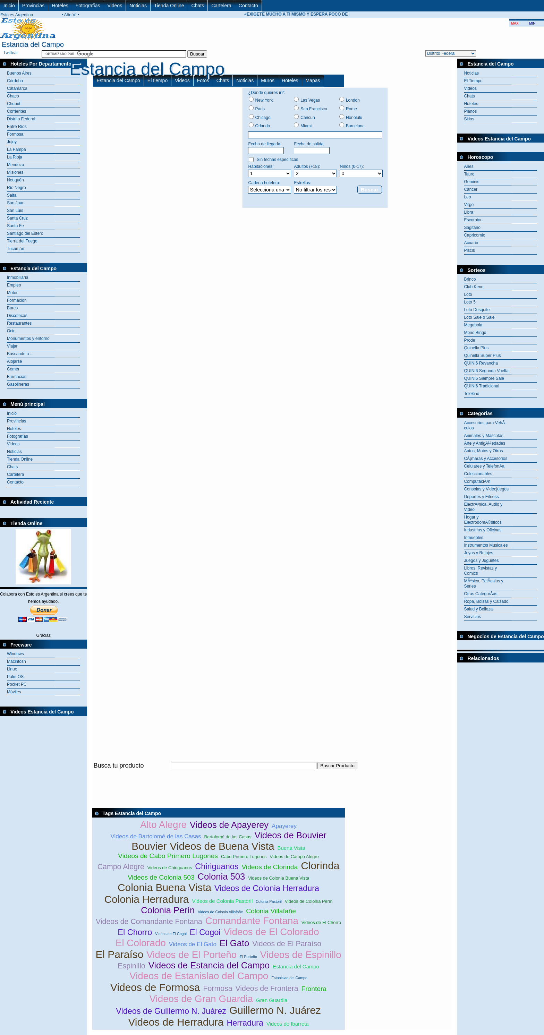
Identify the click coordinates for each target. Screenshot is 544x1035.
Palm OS (15, 676)
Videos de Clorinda (269, 867)
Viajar (12, 346)
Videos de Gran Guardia (201, 998)
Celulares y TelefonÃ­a (484, 466)
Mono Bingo (475, 332)
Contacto (248, 5)
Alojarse (14, 361)
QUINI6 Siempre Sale (484, 378)
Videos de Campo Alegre (294, 856)
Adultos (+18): (307, 166)
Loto (468, 294)
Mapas (313, 80)
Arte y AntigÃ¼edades (484, 443)
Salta (11, 195)
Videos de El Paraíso (286, 944)
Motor (12, 292)
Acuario (471, 242)
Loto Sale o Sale (479, 317)
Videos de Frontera (267, 988)
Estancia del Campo (118, 80)
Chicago (263, 117)
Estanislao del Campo (289, 978)
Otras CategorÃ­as (480, 593)
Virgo (469, 204)
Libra (468, 212)
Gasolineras (18, 384)
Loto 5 (469, 302)
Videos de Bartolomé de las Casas (155, 836)
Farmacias (16, 376)
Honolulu (354, 117)
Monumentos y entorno (28, 338)
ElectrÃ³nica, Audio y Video (483, 507)
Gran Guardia (271, 1000)
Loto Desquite (477, 309)
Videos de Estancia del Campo (209, 965)
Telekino (471, 393)
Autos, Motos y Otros (483, 450)
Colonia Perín (168, 910)
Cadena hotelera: (264, 182)
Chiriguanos (216, 866)
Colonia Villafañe (271, 911)
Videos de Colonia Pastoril (222, 901)
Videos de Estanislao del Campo (198, 975)
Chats (198, 5)
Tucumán (15, 248)
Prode (469, 340)
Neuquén (15, 180)
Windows (15, 653)
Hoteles (60, 5)
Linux (12, 669)
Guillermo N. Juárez (275, 1010)
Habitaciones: (261, 166)
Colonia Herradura (146, 899)
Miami (306, 125)
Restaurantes (19, 323)
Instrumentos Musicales (486, 545)
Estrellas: (302, 182)
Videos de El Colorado (271, 931)
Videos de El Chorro (321, 922)
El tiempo (157, 80)
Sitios (469, 119)
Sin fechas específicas (277, 159)
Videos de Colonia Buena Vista (278, 878)
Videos (115, 5)
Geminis (471, 181)
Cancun (307, 117)
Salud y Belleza (478, 609)
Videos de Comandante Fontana (149, 921)
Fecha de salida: (309, 144)
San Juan (16, 202)
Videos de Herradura (175, 1022)
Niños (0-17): (352, 166)
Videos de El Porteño (191, 954)
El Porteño (248, 957)
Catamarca (17, 88)
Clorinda (320, 865)
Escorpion (473, 219)
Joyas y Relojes (478, 552)
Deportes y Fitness (481, 496)
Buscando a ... (20, 353)
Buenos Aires (19, 73)
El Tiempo (473, 80)
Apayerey (284, 826)
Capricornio (474, 235)
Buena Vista (291, 848)
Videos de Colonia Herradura (266, 888)
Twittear (10, 52)
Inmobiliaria (17, 277)
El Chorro (135, 932)
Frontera (314, 988)
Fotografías (88, 5)
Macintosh (16, 661)
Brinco (470, 279)
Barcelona (355, 125)
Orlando (262, 125)
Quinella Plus (476, 347)
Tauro (469, 174)
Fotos (203, 80)
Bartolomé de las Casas (228, 836)
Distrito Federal (21, 119)
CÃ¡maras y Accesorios (485, 458)
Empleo (14, 285)
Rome (351, 108)
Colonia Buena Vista (164, 887)
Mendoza (15, 164)
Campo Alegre (120, 867)
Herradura (245, 1022)
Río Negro (16, 187)
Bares (12, 308)
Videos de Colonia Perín (309, 901)
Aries (468, 166)
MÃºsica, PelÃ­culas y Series (483, 584)
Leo (467, 197)
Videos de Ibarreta (287, 1024)
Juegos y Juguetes (481, 560)
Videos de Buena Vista (222, 846)
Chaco (13, 96)
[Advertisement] (218, 773)
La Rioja (14, 157)
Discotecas (17, 315)
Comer (13, 369)
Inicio (9, 5)
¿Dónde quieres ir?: (266, 92)
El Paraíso (120, 954)
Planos (470, 111)
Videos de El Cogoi (170, 934)
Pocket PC (17, 684)
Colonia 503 (221, 876)
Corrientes (16, 111)
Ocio (11, 330)
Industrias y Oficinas (482, 530)
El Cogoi (205, 932)
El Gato (234, 943)
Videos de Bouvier (290, 835)
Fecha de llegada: (264, 144)
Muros (267, 80)
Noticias (138, 5)
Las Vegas (310, 100)
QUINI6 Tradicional (481, 386)
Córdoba (15, 80)
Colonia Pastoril (269, 901)
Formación (17, 300)
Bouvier (149, 846)
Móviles (14, 692)
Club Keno (473, 286)
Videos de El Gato (192, 944)
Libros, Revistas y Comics (480, 571)
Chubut (13, 103)
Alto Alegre (163, 824)
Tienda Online (169, 5)
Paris (260, 108)
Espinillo (131, 966)
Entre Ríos (17, 126)
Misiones (15, 172)
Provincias (33, 5)
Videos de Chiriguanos (169, 867)
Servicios (472, 616)
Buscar (370, 190)
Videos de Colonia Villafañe (220, 912)
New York (264, 100)
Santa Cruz (17, 218)
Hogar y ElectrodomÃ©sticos (482, 520)
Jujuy (12, 141)
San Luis (15, 210)
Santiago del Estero (25, 233)
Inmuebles (473, 537)
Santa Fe (15, 225)
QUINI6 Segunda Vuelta (486, 370)
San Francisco (313, 108)
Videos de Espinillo (300, 954)
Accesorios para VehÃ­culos (485, 425)
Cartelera (221, 5)
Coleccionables (478, 473)
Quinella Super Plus (482, 355)
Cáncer (470, 189)
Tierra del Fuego (22, 241)
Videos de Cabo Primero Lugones (168, 855)
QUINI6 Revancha (481, 363)
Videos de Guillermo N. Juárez (171, 1011)
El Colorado (141, 943)
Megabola (473, 325)
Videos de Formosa (155, 987)
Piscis (469, 250)
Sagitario (472, 227)
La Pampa (16, 149)
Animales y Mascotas (483, 435)
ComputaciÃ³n (477, 481)
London (353, 100)
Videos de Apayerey (229, 825)
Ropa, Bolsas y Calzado (486, 601)
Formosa (15, 134)
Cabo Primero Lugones (244, 856)
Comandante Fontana (251, 920)
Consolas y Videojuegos (486, 489)
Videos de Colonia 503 (161, 877)
